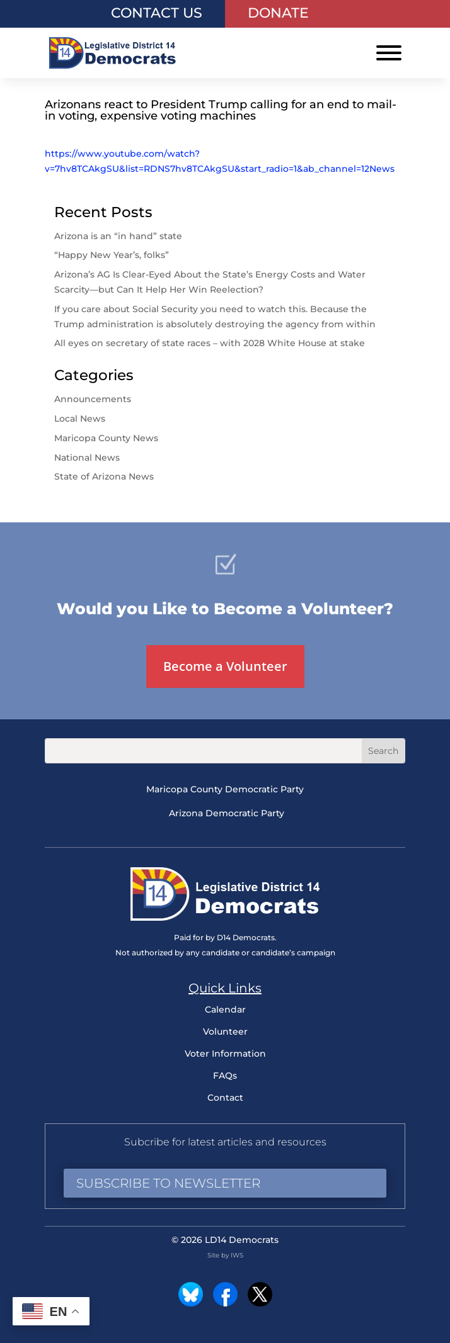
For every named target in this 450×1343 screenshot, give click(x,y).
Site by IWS (225, 1255)
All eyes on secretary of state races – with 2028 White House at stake (209, 343)
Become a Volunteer (225, 666)
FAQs (225, 1075)
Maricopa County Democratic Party (225, 789)
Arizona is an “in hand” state (118, 236)
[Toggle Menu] (388, 52)
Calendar (225, 1009)
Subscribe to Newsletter (168, 1183)
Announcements (92, 399)
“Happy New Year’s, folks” (112, 255)
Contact (225, 1097)
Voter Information (225, 1053)
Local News (79, 418)
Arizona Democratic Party (226, 813)
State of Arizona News (104, 476)
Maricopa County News (106, 438)
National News (87, 457)
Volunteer (225, 1031)
